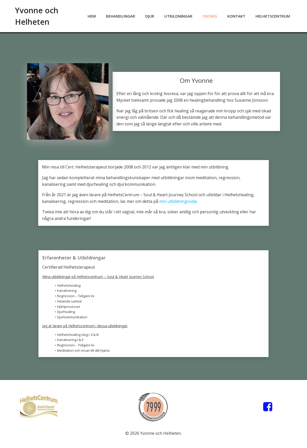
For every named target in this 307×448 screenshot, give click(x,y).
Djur (149, 16)
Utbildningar (178, 16)
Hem (92, 16)
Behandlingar (120, 16)
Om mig (210, 16)
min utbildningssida (178, 201)
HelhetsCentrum (273, 16)
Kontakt (236, 16)
